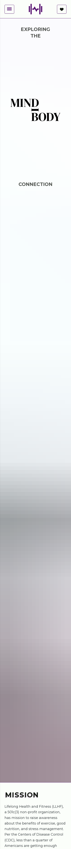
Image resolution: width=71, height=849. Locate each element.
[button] (9, 9)
